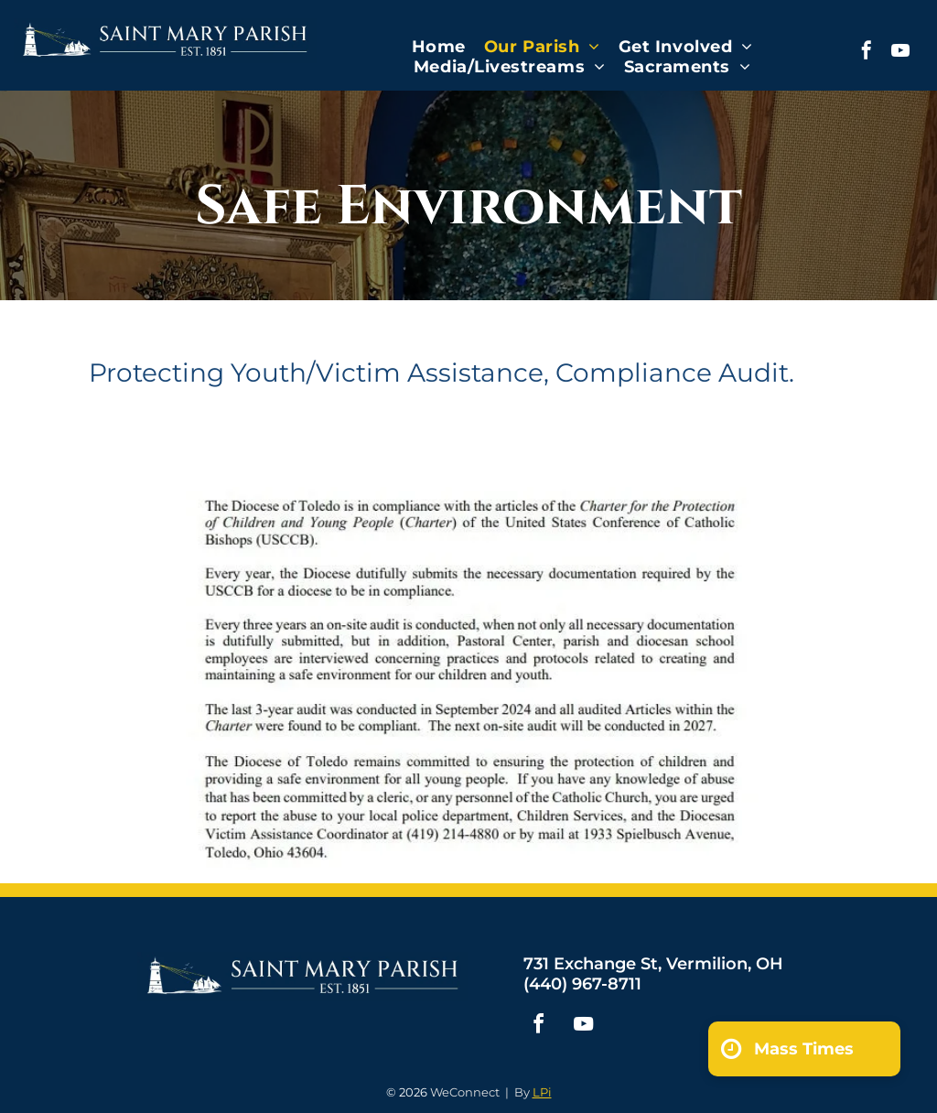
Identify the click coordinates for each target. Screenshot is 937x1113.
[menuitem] (439, 47)
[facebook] (866, 53)
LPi (542, 1092)
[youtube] (900, 53)
